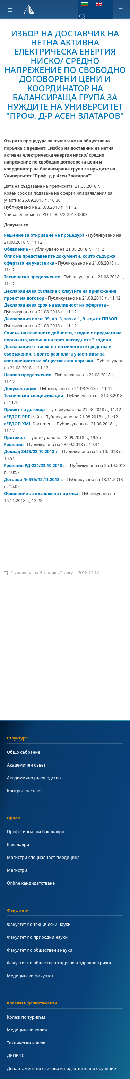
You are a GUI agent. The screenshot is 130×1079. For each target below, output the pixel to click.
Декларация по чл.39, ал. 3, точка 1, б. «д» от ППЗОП (60, 319)
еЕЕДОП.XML (17, 424)
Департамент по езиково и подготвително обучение (61, 1068)
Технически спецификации (33, 396)
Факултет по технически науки (39, 924)
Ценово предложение (27, 375)
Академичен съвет (26, 765)
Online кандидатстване (31, 883)
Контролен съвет (24, 791)
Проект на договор (24, 409)
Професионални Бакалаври (35, 832)
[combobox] (87, 16)
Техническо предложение (32, 277)
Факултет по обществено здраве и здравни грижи (59, 963)
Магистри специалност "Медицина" (44, 857)
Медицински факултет (30, 976)
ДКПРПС (15, 1056)
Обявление (16, 249)
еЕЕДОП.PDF (17, 417)
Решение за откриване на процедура (44, 235)
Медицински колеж (27, 1030)
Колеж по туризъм (26, 1017)
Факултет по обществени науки (39, 950)
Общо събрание (23, 752)
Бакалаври (18, 844)
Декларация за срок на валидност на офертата (55, 305)
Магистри (17, 870)
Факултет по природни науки (37, 937)
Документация (20, 389)
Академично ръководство (34, 778)
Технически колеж (26, 1043)
